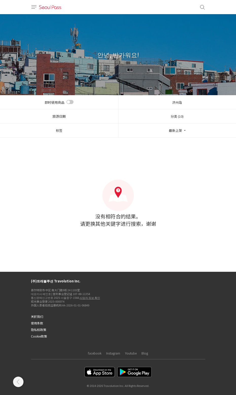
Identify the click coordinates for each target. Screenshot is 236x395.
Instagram (113, 353)
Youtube (131, 353)
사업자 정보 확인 (90, 298)
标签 (59, 130)
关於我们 (37, 316)
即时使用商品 (54, 102)
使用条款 (37, 323)
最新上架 (175, 130)
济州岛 (177, 102)
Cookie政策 (39, 336)
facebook (94, 353)
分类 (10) (177, 116)
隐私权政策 (38, 329)
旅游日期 (59, 116)
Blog (144, 353)
